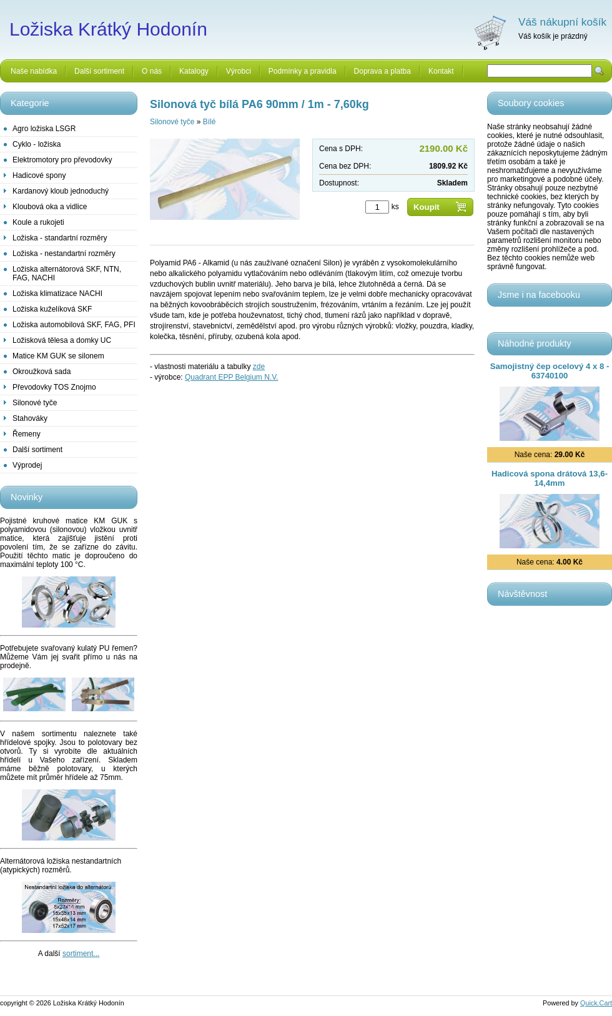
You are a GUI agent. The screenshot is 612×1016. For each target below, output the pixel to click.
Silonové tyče (34, 402)
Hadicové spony (39, 175)
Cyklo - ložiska (36, 144)
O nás (152, 71)
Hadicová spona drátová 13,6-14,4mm (549, 478)
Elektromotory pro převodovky (62, 159)
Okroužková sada (41, 371)
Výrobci (238, 71)
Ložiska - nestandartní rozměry (64, 253)
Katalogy (194, 71)
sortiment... (80, 953)
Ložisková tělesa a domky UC (61, 340)
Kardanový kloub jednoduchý (60, 191)
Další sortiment (99, 71)
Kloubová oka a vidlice (49, 206)
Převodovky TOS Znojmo (54, 387)
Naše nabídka (34, 71)
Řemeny (26, 434)
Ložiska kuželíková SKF (52, 309)
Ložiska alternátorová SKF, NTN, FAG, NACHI (66, 273)
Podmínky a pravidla (303, 71)
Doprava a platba (382, 71)
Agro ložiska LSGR (44, 128)
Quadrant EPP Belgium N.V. (231, 377)
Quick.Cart (596, 1003)
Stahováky (29, 418)
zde (259, 366)
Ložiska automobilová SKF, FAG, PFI (74, 324)
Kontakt (441, 71)
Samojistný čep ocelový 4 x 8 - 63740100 (550, 371)
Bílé (209, 121)
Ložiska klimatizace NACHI (57, 293)
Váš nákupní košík (562, 22)
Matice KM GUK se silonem (58, 356)
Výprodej (27, 465)
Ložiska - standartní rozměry (59, 238)
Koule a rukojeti (38, 222)
